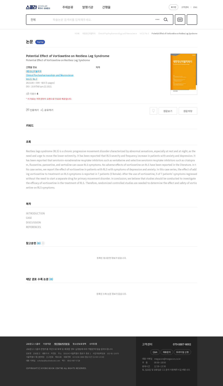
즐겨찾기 (191, 24)
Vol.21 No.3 (31, 78)
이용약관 (47, 343)
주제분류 (67, 7)
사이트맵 (93, 343)
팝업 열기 (43, 243)
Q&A (155, 352)
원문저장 (187, 111)
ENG (195, 7)
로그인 (173, 7)
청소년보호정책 (79, 343)
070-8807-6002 (182, 344)
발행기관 (87, 7)
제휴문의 (167, 352)
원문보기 (167, 111)
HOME (77, 33)
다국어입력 (180, 24)
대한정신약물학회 (34, 71)
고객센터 (184, 7)
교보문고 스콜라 (33, 343)
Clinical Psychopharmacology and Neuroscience (50, 75)
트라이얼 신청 (182, 352)
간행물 (106, 7)
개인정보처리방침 (62, 343)
